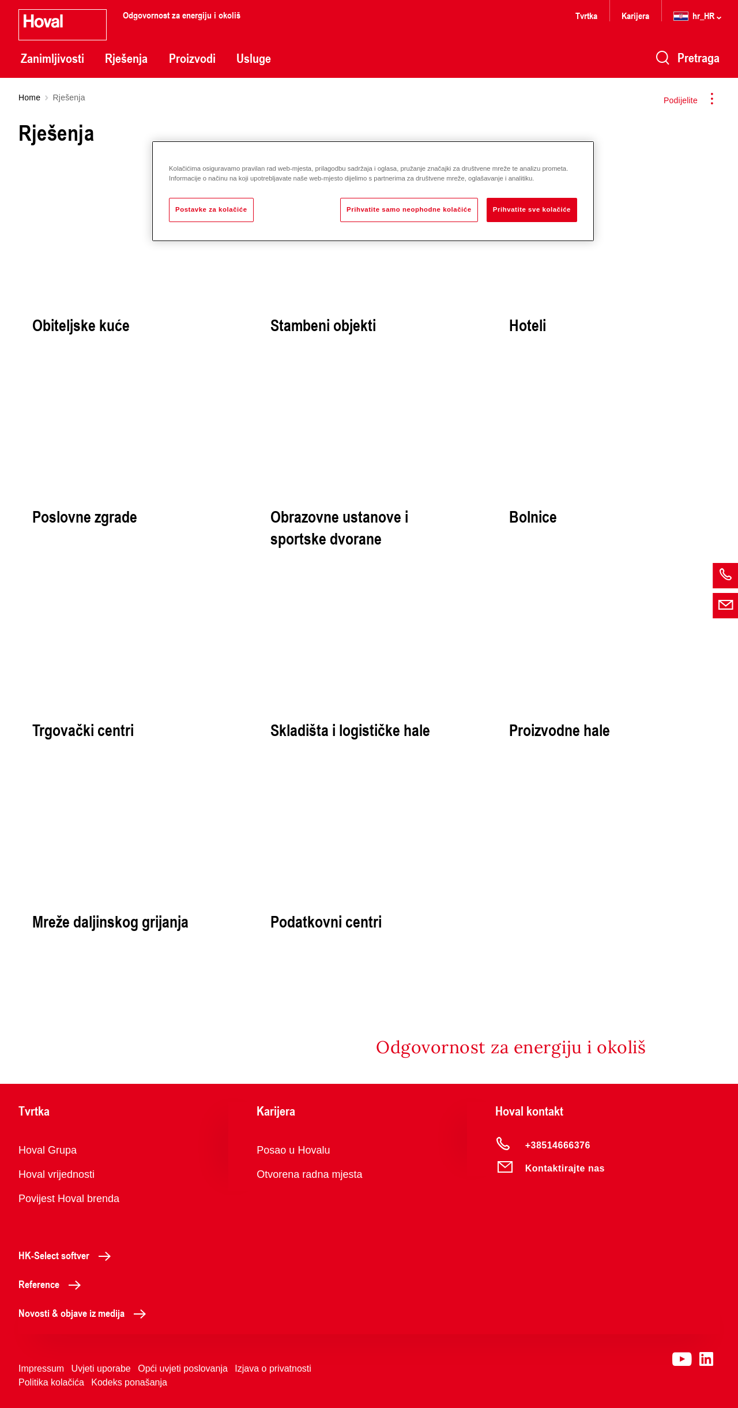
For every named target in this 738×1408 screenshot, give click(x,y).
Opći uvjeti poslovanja (183, 1368)
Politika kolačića (51, 1382)
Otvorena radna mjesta (309, 1174)
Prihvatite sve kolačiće (532, 209)
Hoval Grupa (47, 1150)
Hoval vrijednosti (56, 1174)
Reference (52, 1283)
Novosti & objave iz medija (85, 1312)
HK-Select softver (67, 1255)
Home (29, 97)
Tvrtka (586, 15)
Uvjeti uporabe (101, 1368)
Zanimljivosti (52, 58)
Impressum (41, 1368)
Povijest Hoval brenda (68, 1198)
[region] (373, 191)
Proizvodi (192, 58)
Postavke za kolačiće (211, 209)
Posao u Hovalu (293, 1150)
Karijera (635, 15)
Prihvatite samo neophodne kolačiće (409, 209)
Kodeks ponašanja (129, 1382)
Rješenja (126, 58)
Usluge (253, 58)
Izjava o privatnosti (273, 1368)
